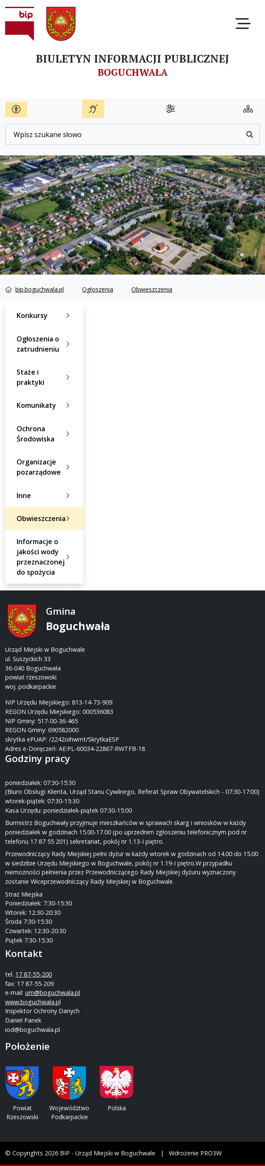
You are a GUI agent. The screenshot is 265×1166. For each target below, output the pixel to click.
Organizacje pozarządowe (45, 467)
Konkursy (45, 315)
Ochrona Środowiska (45, 434)
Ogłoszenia (97, 289)
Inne (45, 495)
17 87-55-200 (33, 974)
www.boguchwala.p (32, 1002)
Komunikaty (45, 405)
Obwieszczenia (151, 289)
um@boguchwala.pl (52, 992)
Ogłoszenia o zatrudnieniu (45, 344)
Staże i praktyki (45, 377)
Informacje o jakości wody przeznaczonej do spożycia (45, 557)
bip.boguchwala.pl (39, 289)
